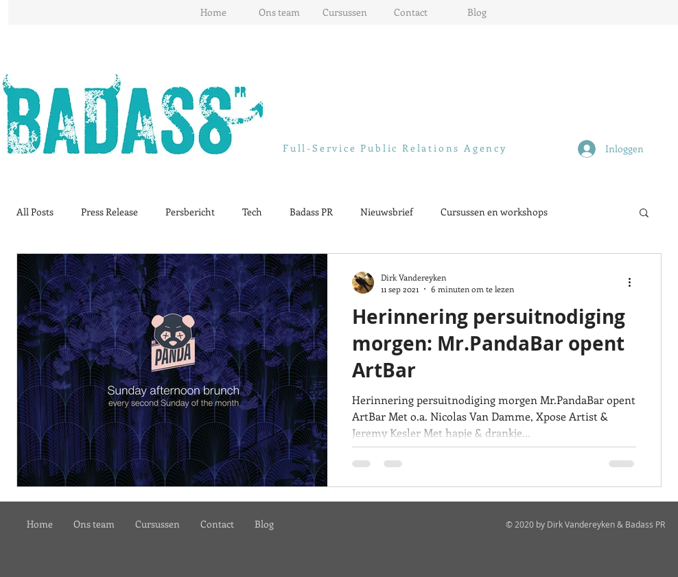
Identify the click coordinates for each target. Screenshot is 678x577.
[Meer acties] (634, 282)
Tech (252, 211)
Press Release (109, 211)
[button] (644, 214)
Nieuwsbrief (386, 211)
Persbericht (190, 211)
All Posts (35, 211)
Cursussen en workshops (494, 211)
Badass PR (311, 211)
